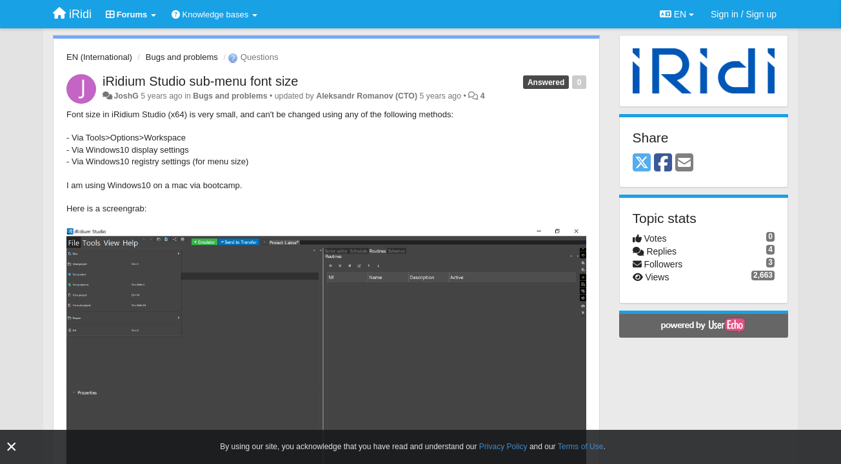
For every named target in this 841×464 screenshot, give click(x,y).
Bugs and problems (182, 57)
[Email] (684, 163)
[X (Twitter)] (642, 163)
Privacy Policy (503, 446)
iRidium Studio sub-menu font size (200, 81)
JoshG (126, 96)
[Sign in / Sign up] (744, 14)
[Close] (11, 447)
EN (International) (99, 57)
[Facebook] (663, 163)
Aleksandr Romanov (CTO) (366, 96)
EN (677, 14)
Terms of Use (581, 446)
